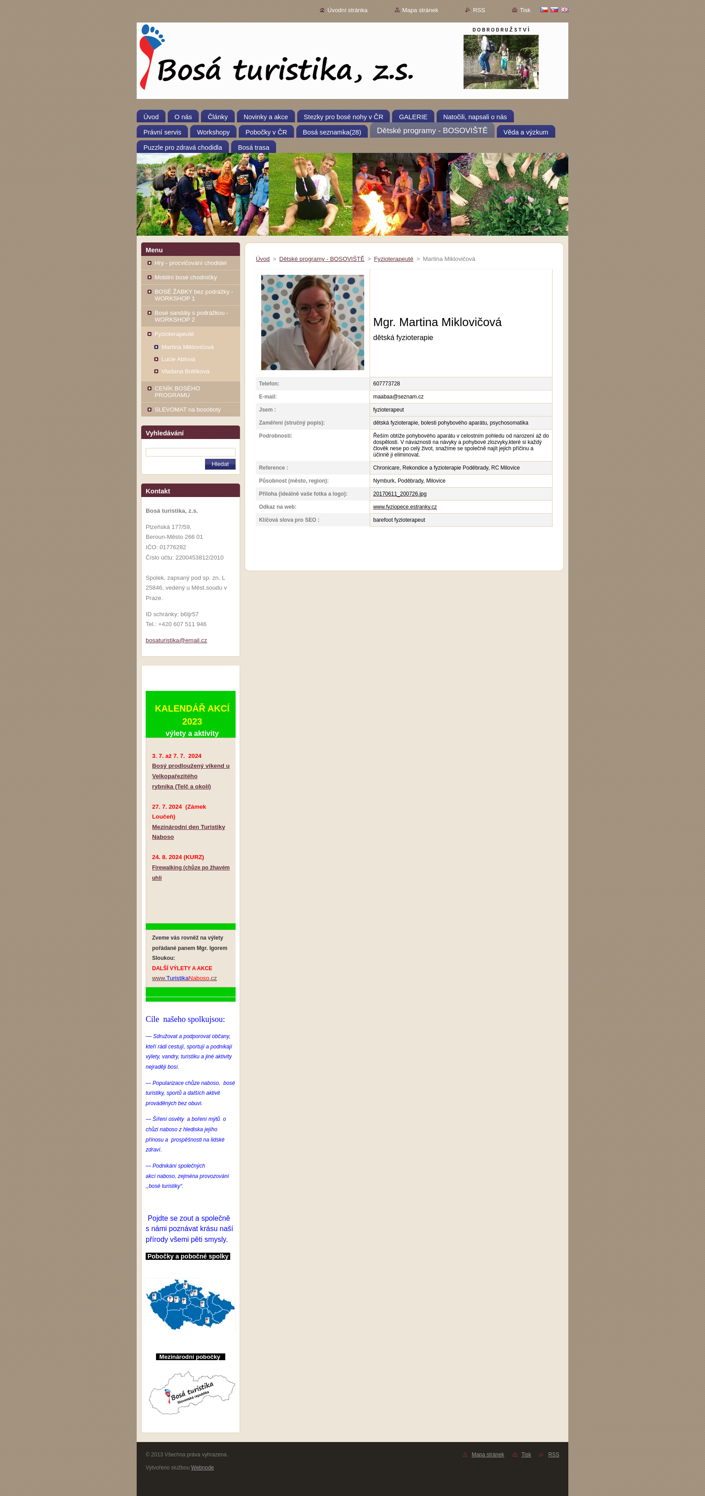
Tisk (525, 10)
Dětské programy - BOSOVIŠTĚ (321, 258)
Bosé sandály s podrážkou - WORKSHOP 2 (191, 316)
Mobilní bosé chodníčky (186, 277)
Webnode (202, 1468)
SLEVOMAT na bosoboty (188, 409)
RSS (479, 10)
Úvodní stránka (347, 10)
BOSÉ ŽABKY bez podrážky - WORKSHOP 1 (194, 295)
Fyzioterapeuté (174, 334)
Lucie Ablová (178, 359)
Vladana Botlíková (185, 371)
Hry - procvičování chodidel (191, 263)
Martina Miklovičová (187, 347)
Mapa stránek (420, 10)
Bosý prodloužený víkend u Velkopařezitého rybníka (190, 775)
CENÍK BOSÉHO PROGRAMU (177, 392)
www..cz (184, 978)
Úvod (263, 258)
